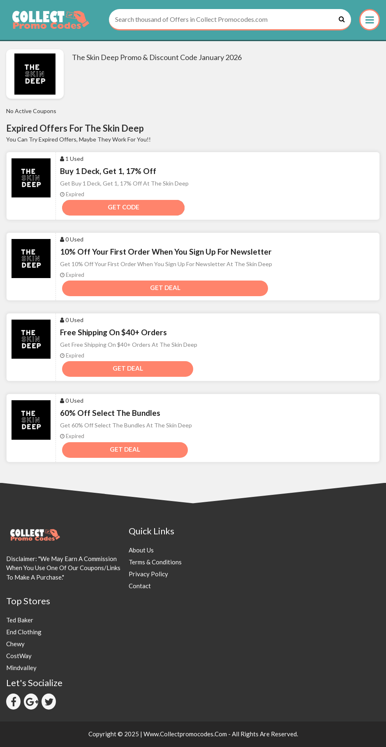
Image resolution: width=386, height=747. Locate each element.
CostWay (19, 655)
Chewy (15, 643)
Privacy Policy (148, 574)
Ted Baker (19, 620)
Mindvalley (21, 667)
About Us (141, 550)
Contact (140, 585)
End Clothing (24, 632)
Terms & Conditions (155, 562)
